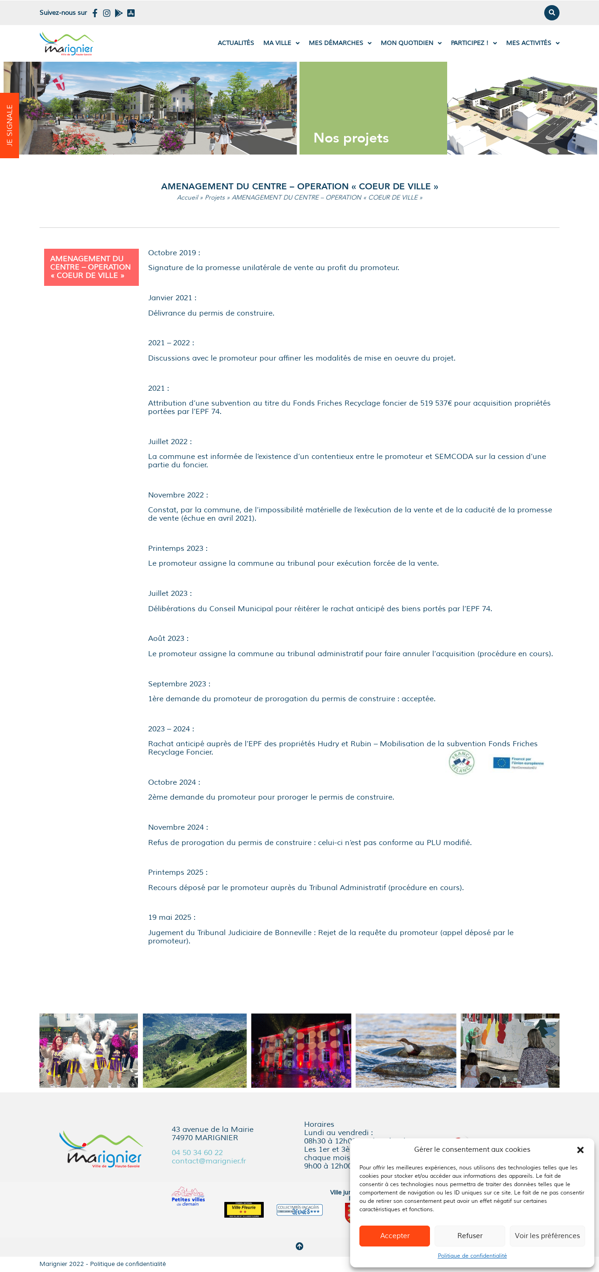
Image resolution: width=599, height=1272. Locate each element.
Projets (215, 197)
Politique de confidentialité (472, 1256)
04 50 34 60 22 (197, 1152)
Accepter (395, 1236)
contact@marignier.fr (209, 1161)
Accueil (187, 197)
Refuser (469, 1236)
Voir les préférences (547, 1236)
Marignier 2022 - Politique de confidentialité (102, 1264)
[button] (580, 1150)
